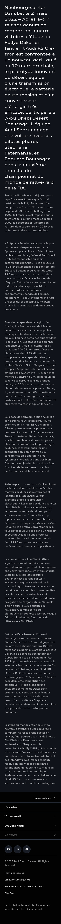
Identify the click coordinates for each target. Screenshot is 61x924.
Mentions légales (14, 872)
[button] (30, 816)
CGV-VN (28, 886)
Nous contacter (13, 886)
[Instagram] (17, 849)
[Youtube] (27, 849)
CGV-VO (39, 886)
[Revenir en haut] (44, 798)
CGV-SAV (9, 893)
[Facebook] (8, 849)
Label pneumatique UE (17, 879)
